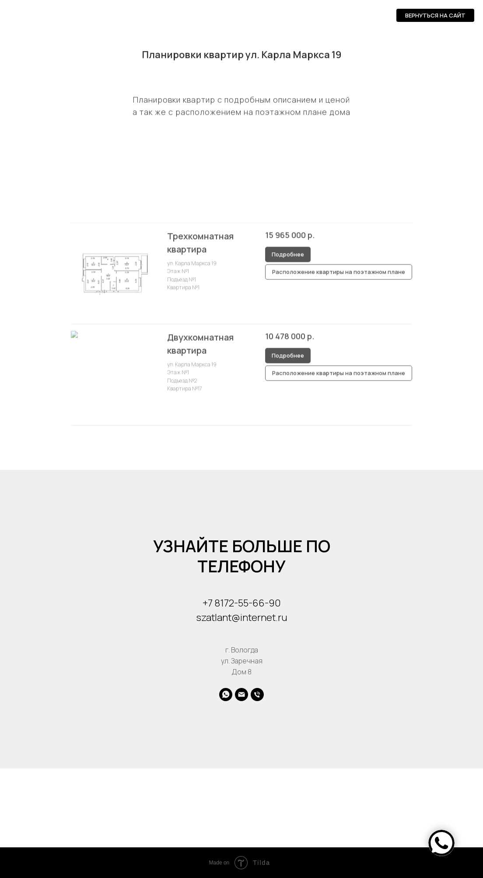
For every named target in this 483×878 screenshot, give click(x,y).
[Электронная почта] (241, 694)
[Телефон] (257, 694)
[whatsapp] (225, 694)
